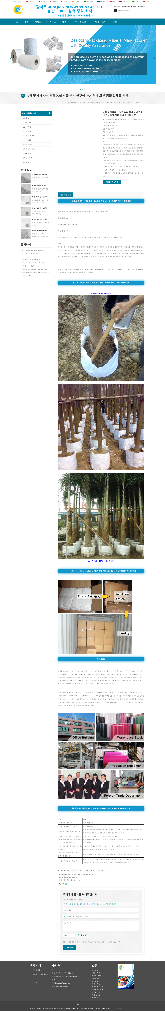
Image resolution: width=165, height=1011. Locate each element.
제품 (26, 22)
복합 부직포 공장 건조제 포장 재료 (40, 197)
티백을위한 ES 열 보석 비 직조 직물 (40, 185)
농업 (86, 871)
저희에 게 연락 (99, 22)
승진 (115, 22)
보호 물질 (26, 118)
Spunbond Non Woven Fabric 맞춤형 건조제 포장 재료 (40, 230)
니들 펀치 (100, 871)
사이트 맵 (36, 982)
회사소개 (39, 22)
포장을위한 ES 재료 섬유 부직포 (40, 174)
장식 (80, 871)
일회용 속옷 (26, 162)
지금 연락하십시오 (112, 182)
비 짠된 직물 (27, 122)
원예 (92, 871)
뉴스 (64, 22)
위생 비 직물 (27, 131)
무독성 (73, 871)
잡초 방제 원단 (27, 144)
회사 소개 (35, 965)
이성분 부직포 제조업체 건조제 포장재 (40, 219)
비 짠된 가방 (81, 102)
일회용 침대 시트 (28, 149)
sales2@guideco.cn (63, 983)
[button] (80, 89)
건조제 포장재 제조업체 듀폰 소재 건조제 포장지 (40, 208)
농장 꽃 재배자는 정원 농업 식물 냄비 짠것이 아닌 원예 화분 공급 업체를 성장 (92, 904)
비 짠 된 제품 (27, 140)
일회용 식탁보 (27, 158)
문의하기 (57, 965)
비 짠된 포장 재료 (28, 136)
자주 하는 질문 (79, 22)
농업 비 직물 (27, 127)
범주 (74, 102)
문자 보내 (70, 947)
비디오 (52, 22)
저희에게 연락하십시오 (40, 974)
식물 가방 (90, 102)
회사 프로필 (36, 970)
